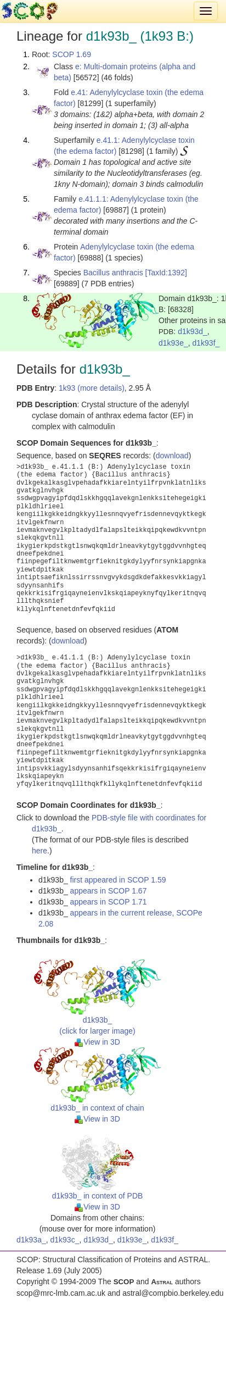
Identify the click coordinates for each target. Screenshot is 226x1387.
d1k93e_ (173, 343)
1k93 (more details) (92, 388)
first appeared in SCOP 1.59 (118, 879)
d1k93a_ (31, 1239)
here (39, 850)
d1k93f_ (206, 343)
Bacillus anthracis (113, 272)
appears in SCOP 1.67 (108, 890)
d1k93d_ (192, 331)
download (172, 455)
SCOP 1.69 (71, 54)
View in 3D (97, 1042)
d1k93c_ (65, 1239)
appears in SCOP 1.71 (108, 901)
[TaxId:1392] (166, 272)
